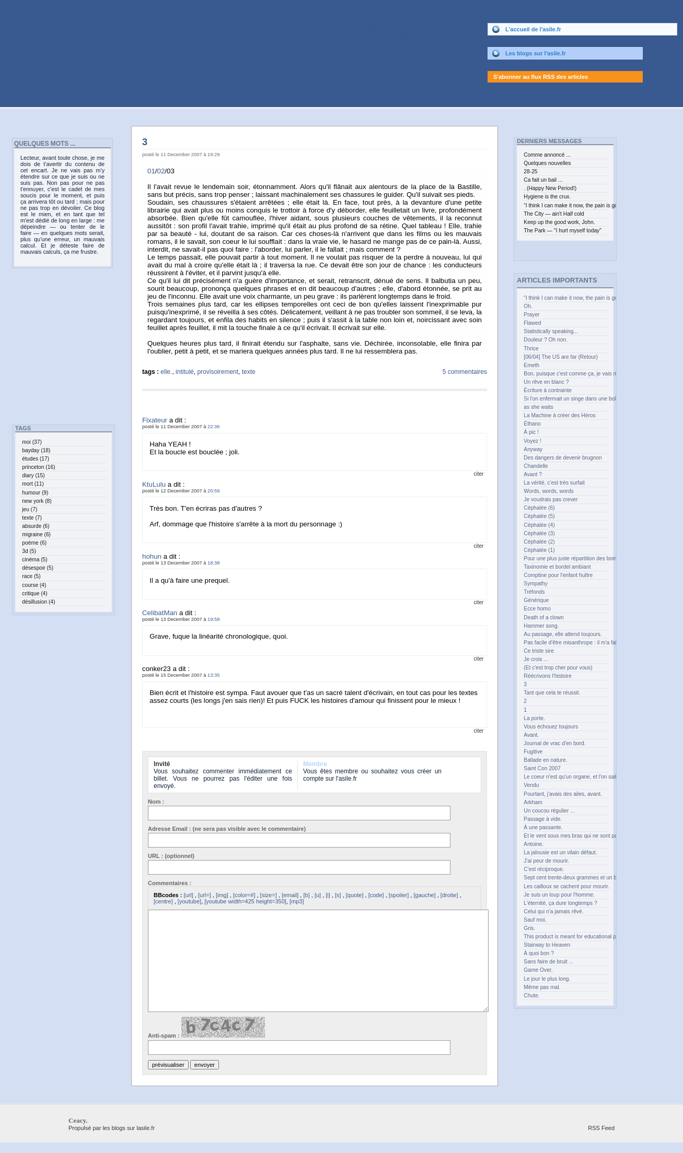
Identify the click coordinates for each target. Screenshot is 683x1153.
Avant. (531, 735)
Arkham (533, 802)
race (31, 576)
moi (32, 442)
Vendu (531, 785)
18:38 (213, 563)
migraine (36, 534)
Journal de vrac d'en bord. (554, 743)
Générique (536, 600)
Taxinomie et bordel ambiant (557, 567)
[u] (318, 895)
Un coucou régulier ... (549, 811)
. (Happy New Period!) (550, 188)
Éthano (532, 424)
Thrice (531, 348)
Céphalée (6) (539, 508)
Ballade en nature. (545, 760)
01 (151, 171)
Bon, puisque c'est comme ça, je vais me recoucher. (565, 374)
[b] (306, 895)
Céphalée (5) (539, 516)
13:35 (213, 675)
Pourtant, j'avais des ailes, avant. (563, 794)
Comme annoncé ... (547, 155)
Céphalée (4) (539, 525)
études (35, 459)
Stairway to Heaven (547, 945)
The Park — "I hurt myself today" (562, 230)
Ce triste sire (539, 651)
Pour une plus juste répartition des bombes (565, 558)
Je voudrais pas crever (550, 499)
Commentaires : (169, 883)
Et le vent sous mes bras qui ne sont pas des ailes (565, 836)
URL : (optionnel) (171, 856)
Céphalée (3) (539, 533)
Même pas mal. (542, 987)
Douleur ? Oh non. (546, 340)
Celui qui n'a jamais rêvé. (553, 911)
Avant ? (533, 474)
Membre (315, 764)
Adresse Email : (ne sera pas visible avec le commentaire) (227, 829)
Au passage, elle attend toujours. (562, 634)
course (34, 585)
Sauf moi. (535, 920)
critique (34, 593)
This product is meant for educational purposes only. (565, 936)
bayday (36, 450)
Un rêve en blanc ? (546, 382)
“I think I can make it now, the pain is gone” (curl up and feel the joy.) (565, 298)
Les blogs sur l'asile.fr (535, 53)
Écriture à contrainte (548, 390)
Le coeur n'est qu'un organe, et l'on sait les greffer (565, 777)
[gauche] (424, 895)
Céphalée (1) (539, 550)
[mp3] (297, 901)
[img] (222, 895)
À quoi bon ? (539, 953)
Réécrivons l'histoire (547, 676)
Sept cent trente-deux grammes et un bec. (565, 877)
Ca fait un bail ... (543, 180)
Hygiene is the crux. (547, 196)
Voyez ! (532, 441)
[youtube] (189, 901)
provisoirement (217, 371)
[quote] (355, 895)
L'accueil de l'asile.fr (533, 29)
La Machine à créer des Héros (559, 415)
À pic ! (531, 432)
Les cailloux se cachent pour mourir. (565, 886)
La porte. (534, 718)
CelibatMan (159, 613)
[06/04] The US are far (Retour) (561, 357)
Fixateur (154, 420)
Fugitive (533, 752)
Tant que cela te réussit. (552, 693)
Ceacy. (206, 30)
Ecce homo (537, 608)
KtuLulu (154, 484)
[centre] (163, 901)
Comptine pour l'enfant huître (558, 575)
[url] (188, 895)
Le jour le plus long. (547, 979)
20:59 (213, 490)
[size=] (268, 895)
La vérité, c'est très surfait (554, 483)
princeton (38, 467)
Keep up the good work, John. (559, 222)
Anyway (533, 449)
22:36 (213, 426)
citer (478, 474)
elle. (166, 371)
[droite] (449, 895)
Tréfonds (534, 592)
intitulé (185, 371)
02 (161, 171)
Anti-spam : (206, 1028)
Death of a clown (543, 617)
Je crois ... (536, 659)
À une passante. (543, 827)
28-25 (530, 171)
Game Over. (538, 970)
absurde (35, 526)
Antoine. (533, 844)
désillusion (38, 602)
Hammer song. (541, 626)
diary (33, 475)
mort (33, 484)
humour (35, 493)
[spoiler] (399, 895)
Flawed (532, 323)
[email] (290, 895)
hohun (151, 556)
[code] (376, 895)
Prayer (531, 314)
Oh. (528, 306)
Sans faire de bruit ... (548, 961)
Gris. (529, 928)
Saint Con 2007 (542, 768)
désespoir (37, 568)
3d (29, 551)
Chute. (531, 995)
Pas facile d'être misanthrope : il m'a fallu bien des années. (565, 642)
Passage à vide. (543, 819)
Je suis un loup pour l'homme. (559, 895)
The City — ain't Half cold (554, 214)
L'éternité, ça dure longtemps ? (560, 903)
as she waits (538, 407)
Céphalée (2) (539, 542)
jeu (29, 509)
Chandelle (536, 466)
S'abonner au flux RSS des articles (540, 77)
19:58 (213, 619)
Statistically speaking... (551, 331)
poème (34, 543)
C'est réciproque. (544, 869)
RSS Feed (601, 1128)
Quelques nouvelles (547, 163)
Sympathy (536, 583)
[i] (328, 895)
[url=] (204, 895)
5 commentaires (465, 371)
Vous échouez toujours (551, 727)
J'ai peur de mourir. (546, 861)
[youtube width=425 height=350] (245, 901)
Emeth (531, 365)
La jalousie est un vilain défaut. (560, 852)
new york (36, 501)
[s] (338, 895)
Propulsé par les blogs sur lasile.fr (111, 1128)
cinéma (34, 559)
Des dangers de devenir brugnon (562, 458)
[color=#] (244, 895)
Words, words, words (549, 491)
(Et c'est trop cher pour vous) (558, 667)
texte (249, 371)
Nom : (156, 801)
